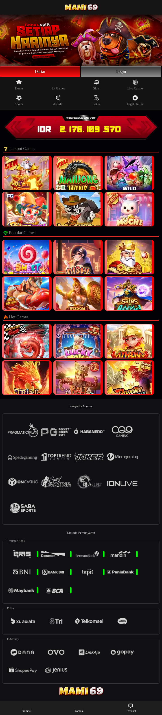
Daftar (40, 71)
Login (121, 71)
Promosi (26, 708)
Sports (19, 100)
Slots (96, 84)
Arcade (57, 100)
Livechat (131, 708)
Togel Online (135, 100)
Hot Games (57, 84)
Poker (96, 100)
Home (19, 84)
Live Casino (135, 84)
